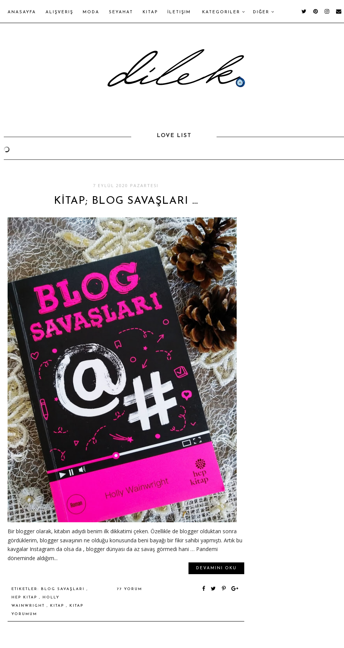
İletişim (179, 12)
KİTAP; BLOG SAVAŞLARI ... (126, 201)
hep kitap (25, 597)
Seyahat (121, 12)
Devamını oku (216, 568)
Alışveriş (59, 12)
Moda (91, 12)
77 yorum (129, 589)
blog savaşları (63, 589)
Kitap (150, 12)
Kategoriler (223, 12)
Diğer (264, 12)
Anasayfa (22, 12)
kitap (58, 606)
